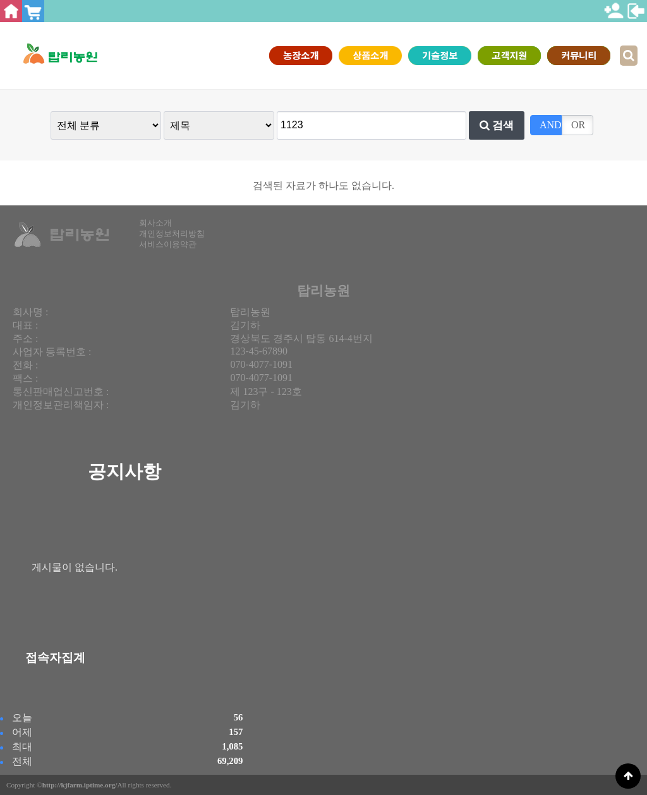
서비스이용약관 (168, 244)
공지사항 (124, 471)
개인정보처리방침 (172, 233)
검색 (497, 125)
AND (551, 124)
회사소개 (155, 223)
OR (578, 124)
